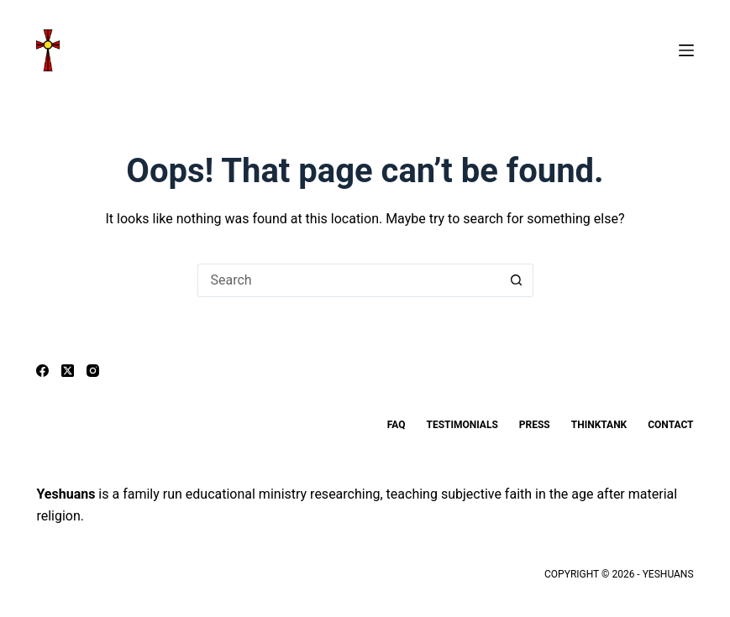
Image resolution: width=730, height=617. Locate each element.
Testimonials (461, 425)
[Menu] (686, 50)
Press (534, 425)
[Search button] (516, 280)
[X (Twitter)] (67, 370)
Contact (670, 425)
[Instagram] (93, 370)
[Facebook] (42, 370)
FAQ (396, 425)
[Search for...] (348, 280)
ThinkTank (599, 425)
